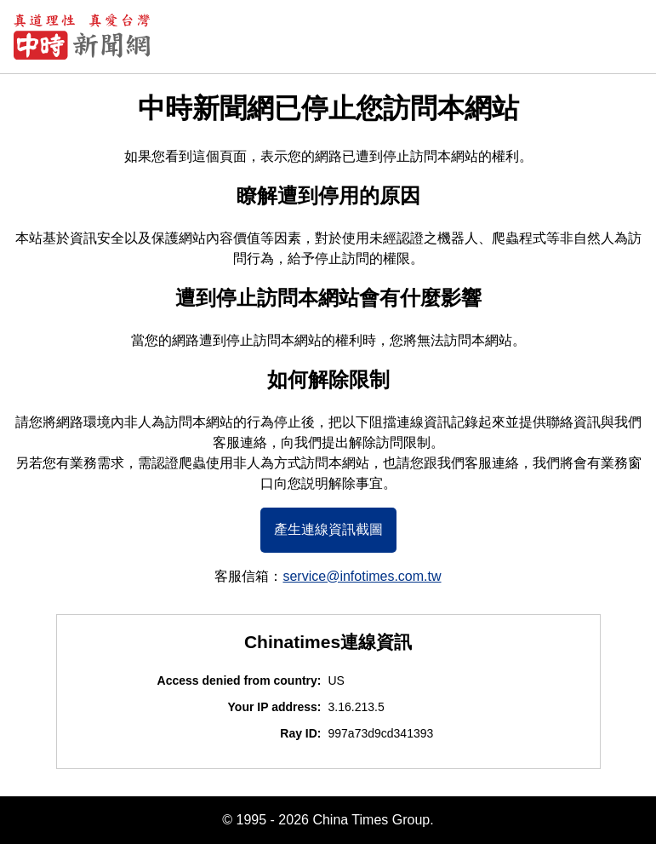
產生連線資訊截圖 (328, 529)
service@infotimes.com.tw (361, 576)
